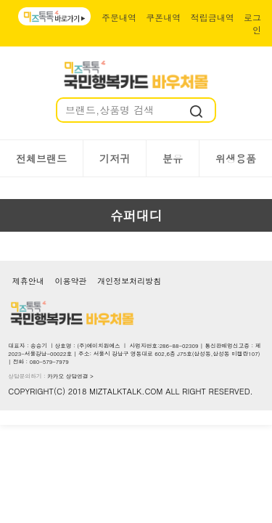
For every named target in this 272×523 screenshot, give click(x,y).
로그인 (252, 23)
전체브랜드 (41, 158)
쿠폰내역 (163, 17)
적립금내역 (212, 17)
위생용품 (235, 158)
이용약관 (70, 280)
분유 (172, 158)
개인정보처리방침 (129, 280)
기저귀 (114, 158)
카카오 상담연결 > (70, 376)
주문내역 (119, 17)
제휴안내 (28, 280)
